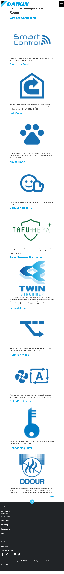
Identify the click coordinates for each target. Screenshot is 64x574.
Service (3, 545)
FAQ (2, 536)
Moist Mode (17, 165)
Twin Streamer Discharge (26, 260)
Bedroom (4, 517)
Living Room (5, 519)
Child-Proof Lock (20, 404)
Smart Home (5, 524)
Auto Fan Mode (19, 357)
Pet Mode (16, 116)
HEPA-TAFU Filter (21, 211)
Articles (4, 541)
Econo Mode (18, 311)
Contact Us (5, 549)
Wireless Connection (23, 21)
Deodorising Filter (21, 451)
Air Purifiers (5, 514)
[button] (61, 4)
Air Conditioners (7, 510)
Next (52, 499)
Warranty (4, 528)
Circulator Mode (20, 67)
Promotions (5, 532)
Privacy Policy (5, 568)
